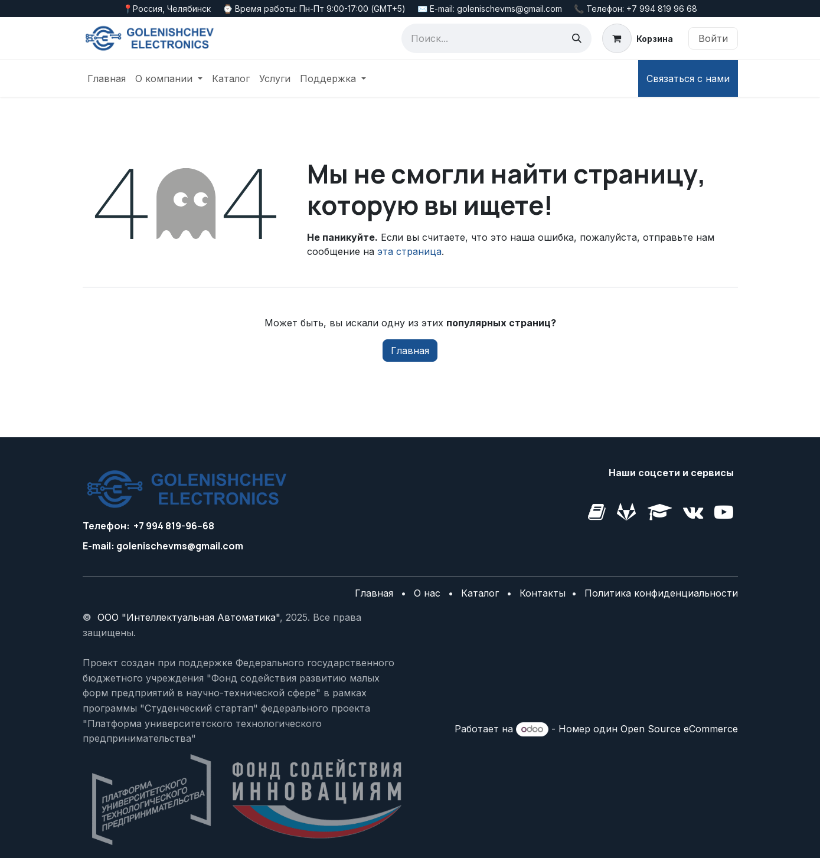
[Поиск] (577, 38)
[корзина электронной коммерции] (637, 38)
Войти (713, 38)
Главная (410, 350)
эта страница (409, 251)
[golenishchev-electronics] (597, 512)
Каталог (480, 593)
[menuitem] (106, 78)
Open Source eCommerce (679, 729)
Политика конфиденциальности (661, 593)
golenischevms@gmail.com (179, 545)
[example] (724, 512)
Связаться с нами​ (688, 78)
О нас (427, 593)
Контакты (544, 593)
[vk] (626, 512)
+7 (138, 525)
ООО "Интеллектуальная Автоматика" (188, 617)
